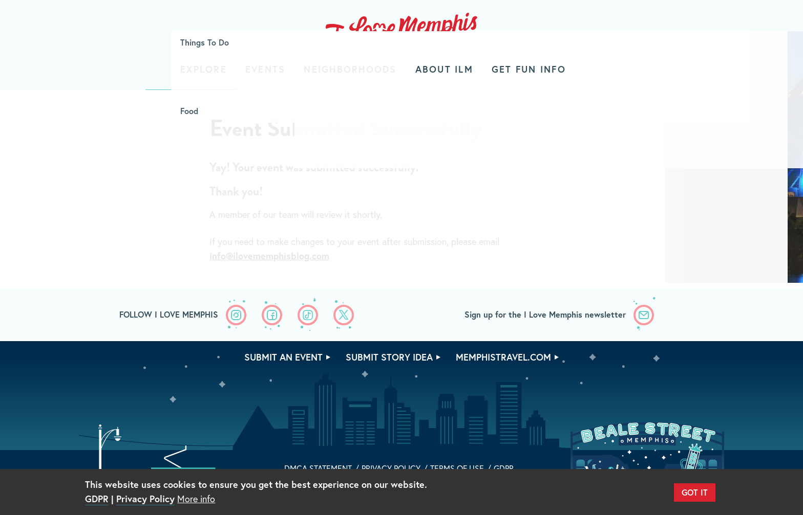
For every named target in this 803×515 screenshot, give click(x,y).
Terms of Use (457, 468)
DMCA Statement (318, 468)
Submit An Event (283, 357)
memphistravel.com (503, 357)
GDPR (504, 468)
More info (196, 498)
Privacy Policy (391, 468)
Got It (695, 492)
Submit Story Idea (389, 357)
